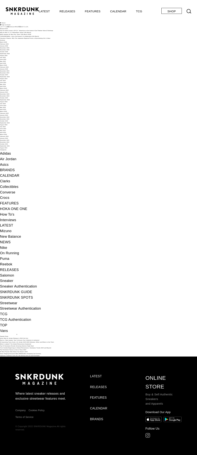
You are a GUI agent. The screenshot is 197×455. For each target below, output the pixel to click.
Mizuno (6, 231)
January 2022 (4, 138)
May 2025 (3, 61)
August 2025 (4, 55)
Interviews (8, 220)
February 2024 (4, 90)
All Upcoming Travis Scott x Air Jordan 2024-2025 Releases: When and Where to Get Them (27, 342)
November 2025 (4, 49)
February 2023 (4, 113)
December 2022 (4, 117)
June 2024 (3, 82)
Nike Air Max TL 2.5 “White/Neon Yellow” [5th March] (15, 32)
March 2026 (3, 42)
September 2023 (5, 99)
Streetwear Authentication (20, 308)
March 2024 (3, 88)
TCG (139, 11)
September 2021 (5, 146)
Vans (4, 331)
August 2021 (4, 147)
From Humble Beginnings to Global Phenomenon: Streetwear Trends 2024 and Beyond (25, 347)
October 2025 (4, 51)
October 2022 (4, 121)
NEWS (5, 242)
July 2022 (3, 126)
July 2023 (3, 103)
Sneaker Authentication (18, 286)
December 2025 (4, 47)
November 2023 (4, 96)
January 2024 (4, 92)
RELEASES (67, 11)
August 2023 (4, 101)
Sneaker (6, 281)
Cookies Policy (37, 410)
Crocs (4, 198)
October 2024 (4, 74)
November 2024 (4, 72)
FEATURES (92, 11)
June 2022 (3, 128)
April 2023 (3, 109)
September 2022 (5, 122)
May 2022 (3, 130)
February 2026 (4, 44)
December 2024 (4, 71)
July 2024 (3, 80)
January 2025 (4, 69)
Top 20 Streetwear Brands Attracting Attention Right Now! (17, 346)
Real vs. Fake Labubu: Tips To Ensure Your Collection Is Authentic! (19, 340)
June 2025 (3, 59)
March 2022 (3, 134)
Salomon (7, 275)
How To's (7, 214)
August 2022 (4, 124)
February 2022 (4, 136)
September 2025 (5, 53)
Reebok (6, 264)
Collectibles (9, 187)
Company (20, 410)
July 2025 (3, 57)
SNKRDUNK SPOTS (16, 297)
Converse (7, 192)
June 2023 (3, 105)
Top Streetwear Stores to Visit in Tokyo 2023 (13, 349)
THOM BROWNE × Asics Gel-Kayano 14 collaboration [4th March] (19, 36)
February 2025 (4, 67)
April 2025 (3, 63)
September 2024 (5, 76)
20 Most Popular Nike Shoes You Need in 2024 (14, 351)
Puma (4, 259)
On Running (9, 253)
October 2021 (4, 144)
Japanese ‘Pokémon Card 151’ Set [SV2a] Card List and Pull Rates (20, 355)
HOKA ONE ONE (13, 209)
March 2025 (3, 65)
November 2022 (4, 119)
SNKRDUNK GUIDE (16, 292)
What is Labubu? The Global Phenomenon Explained (15, 344)
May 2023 (3, 107)
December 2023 (4, 94)
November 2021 (4, 142)
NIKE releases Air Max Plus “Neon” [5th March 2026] (15, 34)
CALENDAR (118, 11)
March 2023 (3, 111)
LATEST (44, 11)
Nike (3, 248)
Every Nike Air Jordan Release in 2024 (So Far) (14, 338)
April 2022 (3, 132)
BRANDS (7, 170)
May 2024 (3, 84)
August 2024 (4, 78)
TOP (3, 325)
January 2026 (4, 46)
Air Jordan (8, 159)
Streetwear (8, 303)
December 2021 (4, 140)
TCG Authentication (15, 320)
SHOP (171, 11)
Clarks (5, 181)
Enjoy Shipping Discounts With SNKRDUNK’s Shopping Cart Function (20, 353)
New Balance (10, 236)
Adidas (5, 153)
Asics (4, 165)
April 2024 (3, 86)
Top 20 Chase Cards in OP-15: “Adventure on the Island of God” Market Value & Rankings (26, 30)
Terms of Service (24, 417)
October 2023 (4, 97)
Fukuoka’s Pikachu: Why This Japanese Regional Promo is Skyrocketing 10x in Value (25, 38)
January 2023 (4, 115)
